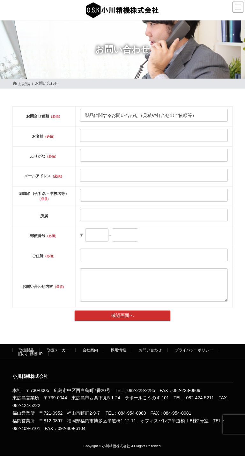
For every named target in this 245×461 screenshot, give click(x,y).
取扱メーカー (58, 355)
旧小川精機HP (30, 359)
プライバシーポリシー (194, 355)
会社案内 (90, 355)
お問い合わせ (150, 355)
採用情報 (118, 355)
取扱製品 (26, 355)
